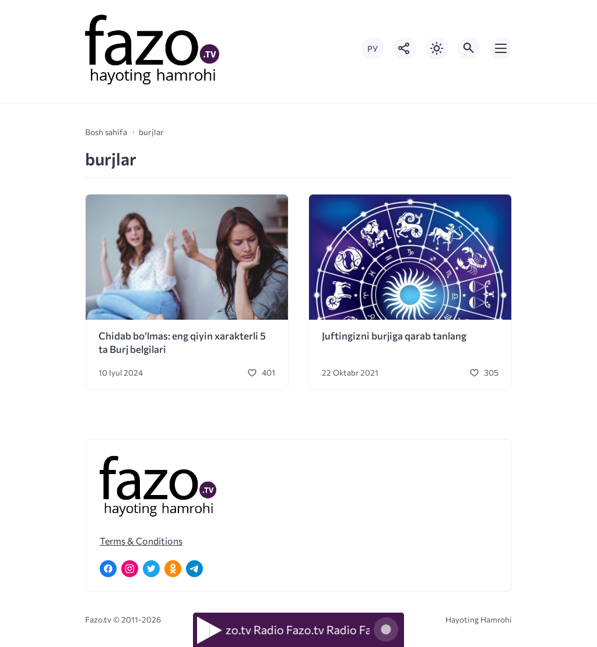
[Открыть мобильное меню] (501, 48)
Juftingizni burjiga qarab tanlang (394, 336)
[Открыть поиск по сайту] (469, 48)
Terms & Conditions (141, 540)
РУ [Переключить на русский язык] (372, 49)
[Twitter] (151, 568)
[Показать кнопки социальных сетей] (405, 48)
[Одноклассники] (172, 568)
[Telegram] (194, 568)
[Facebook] (108, 568)
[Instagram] (129, 568)
